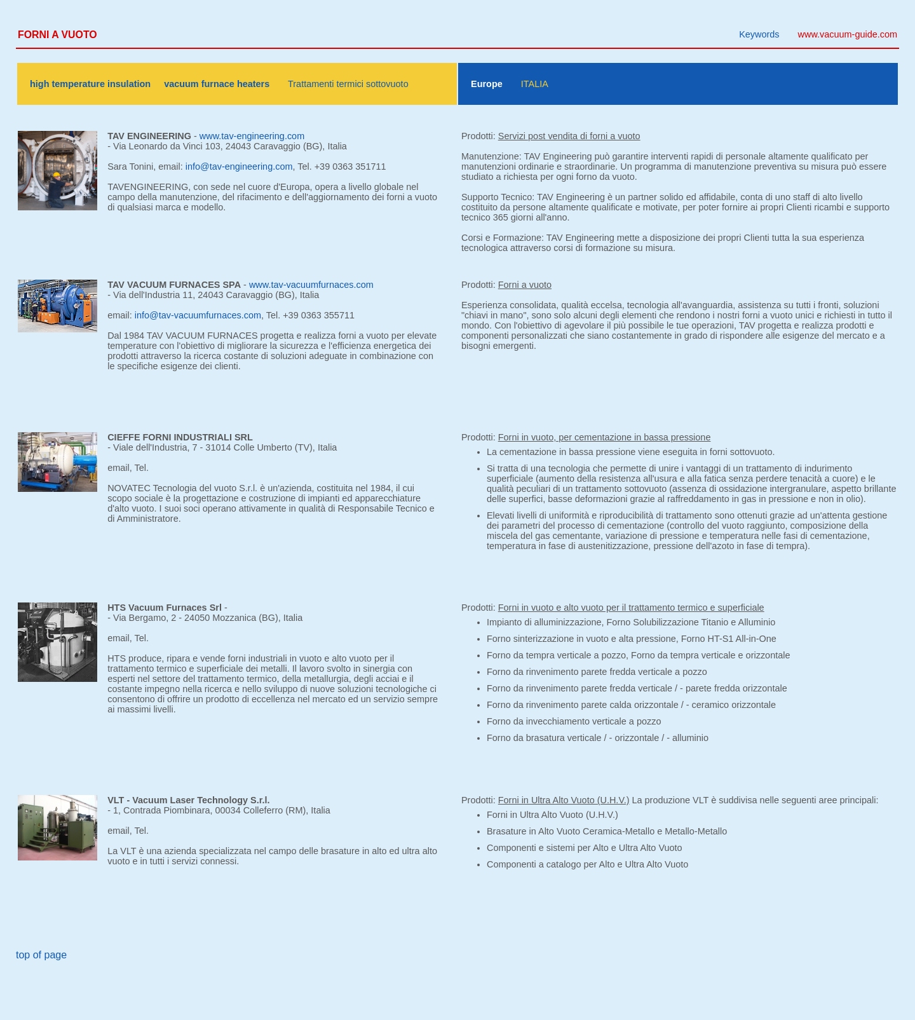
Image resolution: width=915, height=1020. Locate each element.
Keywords (759, 34)
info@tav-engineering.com (239, 166)
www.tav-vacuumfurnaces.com (311, 285)
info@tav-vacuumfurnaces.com (198, 315)
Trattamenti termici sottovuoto (348, 84)
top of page (41, 954)
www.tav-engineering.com (252, 136)
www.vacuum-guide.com (847, 34)
